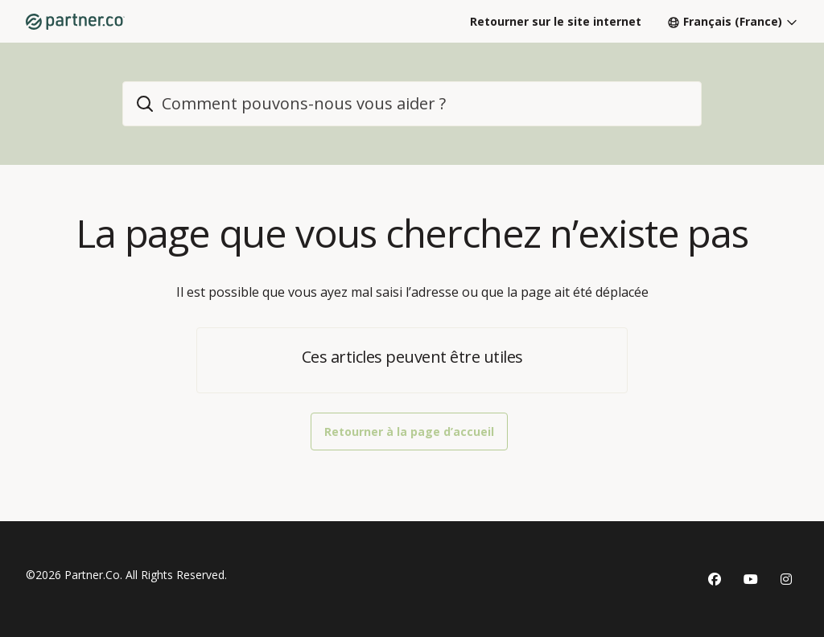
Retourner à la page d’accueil (409, 431)
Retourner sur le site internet (555, 21)
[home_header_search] (412, 103)
